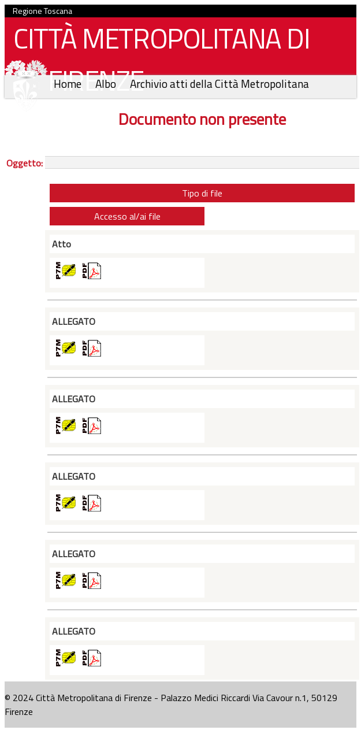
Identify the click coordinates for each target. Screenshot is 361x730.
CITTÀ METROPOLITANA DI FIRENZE (157, 62)
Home (69, 83)
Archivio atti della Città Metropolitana (219, 83)
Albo (106, 83)
